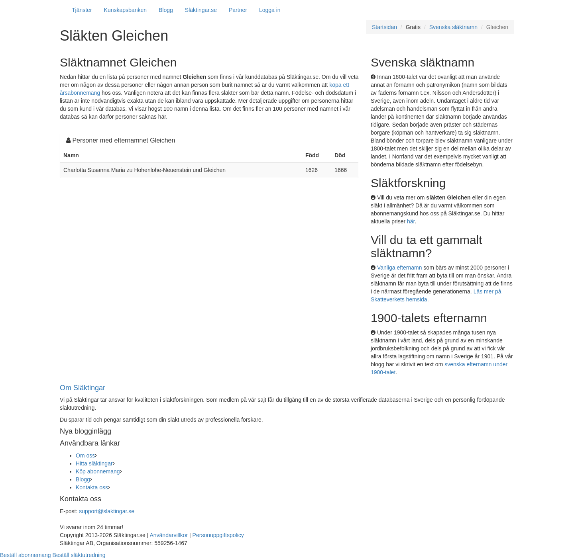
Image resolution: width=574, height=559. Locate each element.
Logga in (270, 10)
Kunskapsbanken (125, 10)
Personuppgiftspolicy (218, 535)
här (411, 221)
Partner (238, 10)
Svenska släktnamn (453, 27)
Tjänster (82, 10)
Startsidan (384, 27)
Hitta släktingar (94, 463)
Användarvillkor (168, 535)
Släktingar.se (201, 10)
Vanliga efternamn (399, 267)
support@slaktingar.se (106, 511)
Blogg (166, 10)
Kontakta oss (92, 487)
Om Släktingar (82, 388)
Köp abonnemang (98, 471)
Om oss (85, 455)
